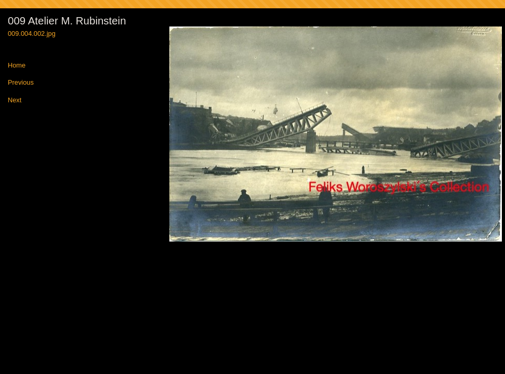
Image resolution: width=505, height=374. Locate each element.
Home (16, 65)
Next (14, 100)
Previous (21, 82)
